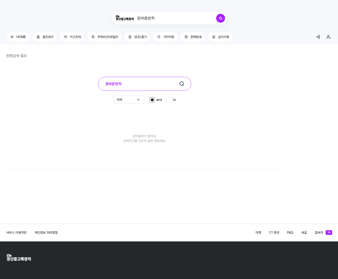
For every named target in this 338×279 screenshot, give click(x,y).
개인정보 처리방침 (46, 232)
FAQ (290, 232)
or (174, 100)
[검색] (220, 18)
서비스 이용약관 (16, 232)
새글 (304, 232)
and (159, 100)
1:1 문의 (274, 232)
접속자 (323, 232)
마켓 (258, 232)
